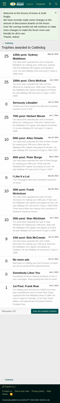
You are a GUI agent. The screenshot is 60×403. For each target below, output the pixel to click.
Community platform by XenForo (26, 400)
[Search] (56, 4)
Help (49, 391)
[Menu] (4, 4)
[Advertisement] (30, 345)
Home (5, 394)
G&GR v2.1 (9, 386)
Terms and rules (22, 391)
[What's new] (50, 4)
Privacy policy (38, 391)
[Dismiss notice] (55, 13)
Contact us (7, 391)
